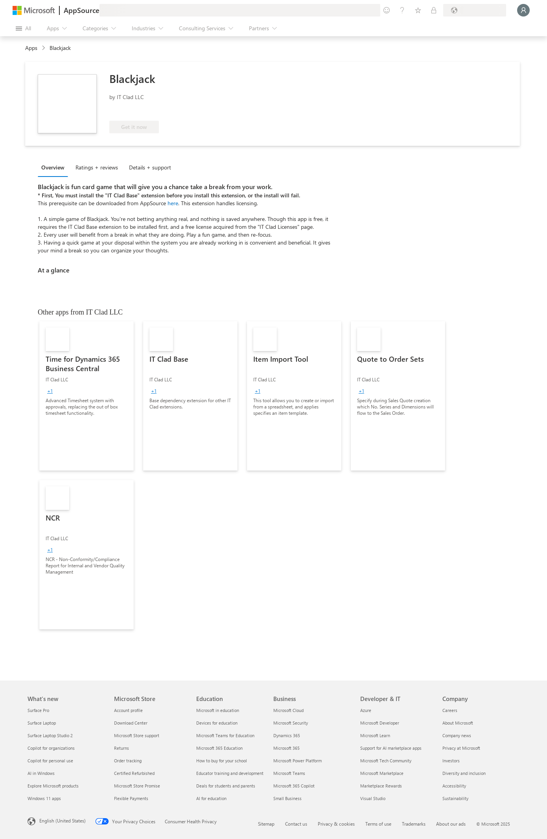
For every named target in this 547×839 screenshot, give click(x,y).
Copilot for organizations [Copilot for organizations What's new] (51, 748)
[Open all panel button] (23, 28)
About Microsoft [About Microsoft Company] (457, 723)
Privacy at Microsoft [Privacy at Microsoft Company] (461, 748)
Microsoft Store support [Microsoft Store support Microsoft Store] (136, 735)
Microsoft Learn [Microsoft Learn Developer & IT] (375, 735)
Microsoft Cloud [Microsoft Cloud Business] (288, 710)
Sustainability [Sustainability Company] (455, 798)
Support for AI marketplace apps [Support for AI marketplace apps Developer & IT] (391, 748)
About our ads (451, 824)
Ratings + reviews (97, 167)
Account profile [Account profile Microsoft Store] (128, 710)
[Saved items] (418, 10)
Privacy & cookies (336, 824)
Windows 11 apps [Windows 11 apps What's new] (44, 798)
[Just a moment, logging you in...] (523, 10)
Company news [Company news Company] (456, 735)
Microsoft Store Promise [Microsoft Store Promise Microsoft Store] (137, 786)
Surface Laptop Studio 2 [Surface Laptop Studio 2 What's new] (50, 735)
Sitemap (266, 824)
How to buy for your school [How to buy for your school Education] (221, 761)
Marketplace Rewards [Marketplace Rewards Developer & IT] (381, 786)
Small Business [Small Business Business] (287, 798)
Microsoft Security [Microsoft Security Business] (290, 723)
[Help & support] (402, 10)
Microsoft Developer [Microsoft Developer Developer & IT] (379, 723)
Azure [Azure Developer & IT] (365, 710)
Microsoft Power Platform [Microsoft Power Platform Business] (297, 761)
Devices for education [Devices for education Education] (217, 723)
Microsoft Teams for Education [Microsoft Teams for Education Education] (225, 735)
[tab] (55, 167)
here (173, 203)
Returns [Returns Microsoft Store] (121, 748)
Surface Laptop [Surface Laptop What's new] (42, 723)
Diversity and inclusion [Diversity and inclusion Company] (464, 773)
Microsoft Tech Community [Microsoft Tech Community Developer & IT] (385, 761)
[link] (86, 396)
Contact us (296, 824)
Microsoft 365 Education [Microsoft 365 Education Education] (219, 748)
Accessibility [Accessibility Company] (454, 786)
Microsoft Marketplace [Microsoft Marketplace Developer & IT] (381, 773)
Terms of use (378, 824)
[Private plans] (433, 10)
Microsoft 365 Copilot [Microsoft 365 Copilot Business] (294, 786)
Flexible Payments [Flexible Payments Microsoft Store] (131, 798)
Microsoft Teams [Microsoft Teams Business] (289, 773)
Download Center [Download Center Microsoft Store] (130, 723)
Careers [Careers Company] (449, 710)
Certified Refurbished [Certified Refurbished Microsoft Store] (134, 773)
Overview (52, 167)
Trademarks (413, 824)
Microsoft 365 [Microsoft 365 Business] (286, 748)
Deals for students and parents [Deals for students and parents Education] (225, 786)
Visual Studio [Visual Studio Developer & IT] (372, 798)
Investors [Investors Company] (451, 761)
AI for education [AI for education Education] (211, 798)
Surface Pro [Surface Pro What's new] (38, 710)
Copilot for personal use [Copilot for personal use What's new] (50, 761)
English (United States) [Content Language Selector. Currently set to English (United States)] (62, 820)
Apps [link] (31, 48)
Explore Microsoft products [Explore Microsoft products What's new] (53, 786)
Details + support (150, 167)
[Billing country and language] (474, 10)
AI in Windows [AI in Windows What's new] (41, 773)
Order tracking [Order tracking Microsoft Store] (128, 761)
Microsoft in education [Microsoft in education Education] (217, 710)
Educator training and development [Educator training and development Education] (229, 773)
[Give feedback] (386, 10)
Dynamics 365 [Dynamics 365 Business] (286, 735)
